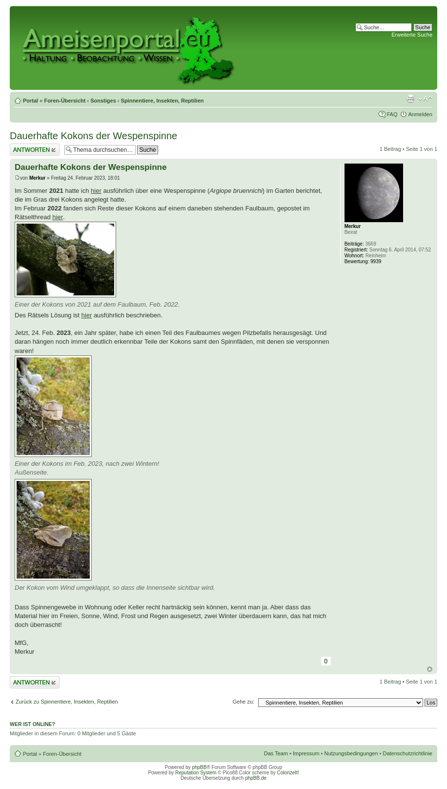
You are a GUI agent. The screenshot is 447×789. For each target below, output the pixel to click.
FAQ (391, 114)
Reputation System (196, 772)
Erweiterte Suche (411, 35)
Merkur (37, 178)
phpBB (199, 767)
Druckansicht (410, 98)
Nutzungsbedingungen (351, 753)
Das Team (276, 753)
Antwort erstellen (35, 150)
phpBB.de (255, 778)
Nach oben (429, 669)
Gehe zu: (243, 702)
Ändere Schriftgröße (425, 98)
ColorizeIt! (288, 772)
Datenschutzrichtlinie (408, 753)
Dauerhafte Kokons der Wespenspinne (93, 135)
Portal (30, 101)
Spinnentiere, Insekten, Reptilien (162, 101)
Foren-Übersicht (64, 101)
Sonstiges (103, 101)
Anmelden (420, 114)
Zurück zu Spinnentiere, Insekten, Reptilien (67, 702)
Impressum (306, 753)
